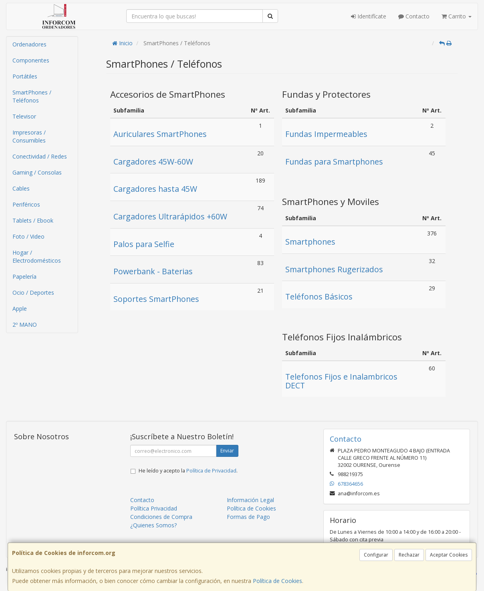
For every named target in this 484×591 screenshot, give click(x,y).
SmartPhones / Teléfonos (31, 96)
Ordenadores (29, 44)
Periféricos (26, 204)
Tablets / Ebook (32, 220)
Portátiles (24, 76)
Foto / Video (28, 236)
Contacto (414, 16)
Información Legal (250, 500)
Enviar (227, 450)
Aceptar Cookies (449, 554)
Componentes (30, 60)
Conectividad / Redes (39, 156)
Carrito (457, 16)
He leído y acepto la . (188, 470)
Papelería (24, 276)
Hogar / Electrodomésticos (36, 256)
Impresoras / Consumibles (29, 136)
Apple (19, 308)
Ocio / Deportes (33, 292)
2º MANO (24, 324)
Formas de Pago (248, 517)
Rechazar (409, 554)
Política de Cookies (277, 581)
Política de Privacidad (211, 470)
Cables (21, 188)
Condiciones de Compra (161, 517)
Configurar (376, 554)
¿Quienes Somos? (153, 525)
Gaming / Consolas (37, 172)
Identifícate (368, 16)
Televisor (24, 116)
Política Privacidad (153, 508)
